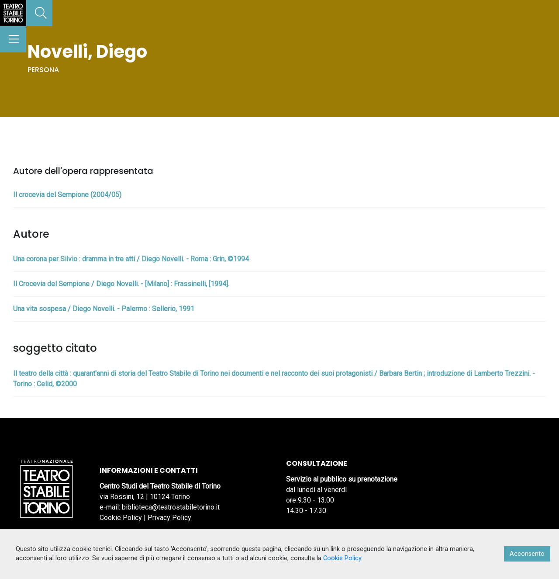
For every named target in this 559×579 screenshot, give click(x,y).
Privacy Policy (169, 517)
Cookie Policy (121, 517)
